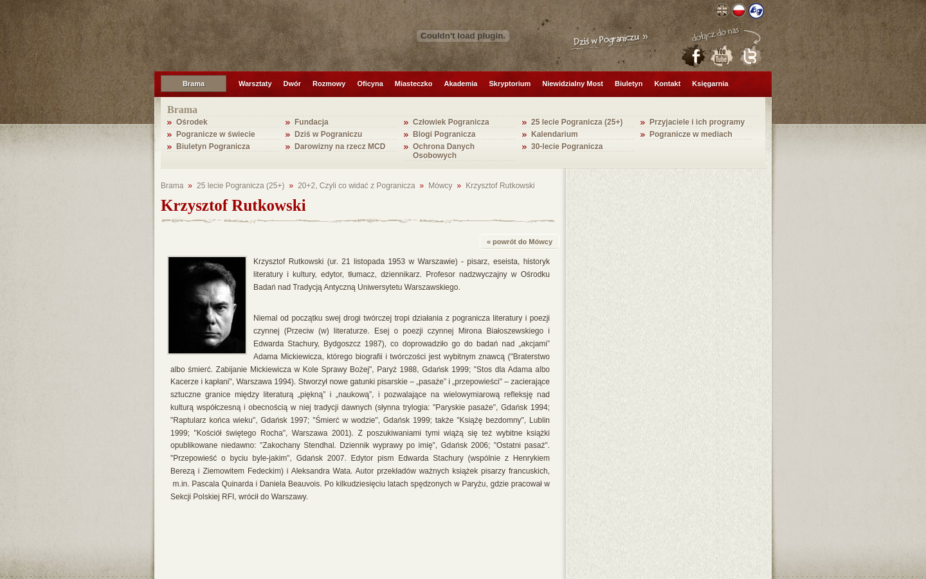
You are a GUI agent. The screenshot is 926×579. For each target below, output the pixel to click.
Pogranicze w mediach (690, 134)
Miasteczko (414, 83)
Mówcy (440, 185)
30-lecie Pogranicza (567, 146)
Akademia (460, 83)
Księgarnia (710, 83)
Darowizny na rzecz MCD (340, 146)
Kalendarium (554, 134)
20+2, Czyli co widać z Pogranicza (356, 185)
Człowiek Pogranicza (451, 122)
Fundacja (312, 122)
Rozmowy (329, 83)
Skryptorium (510, 83)
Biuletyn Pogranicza (213, 146)
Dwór (293, 83)
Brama (193, 83)
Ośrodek (192, 122)
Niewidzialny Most (572, 83)
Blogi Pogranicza (444, 134)
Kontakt (667, 83)
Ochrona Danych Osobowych (444, 151)
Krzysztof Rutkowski (500, 185)
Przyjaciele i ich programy (697, 122)
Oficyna (370, 83)
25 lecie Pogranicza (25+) (576, 122)
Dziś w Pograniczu (328, 134)
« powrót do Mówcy (519, 241)
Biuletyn (628, 83)
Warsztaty (255, 83)
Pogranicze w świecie (215, 134)
